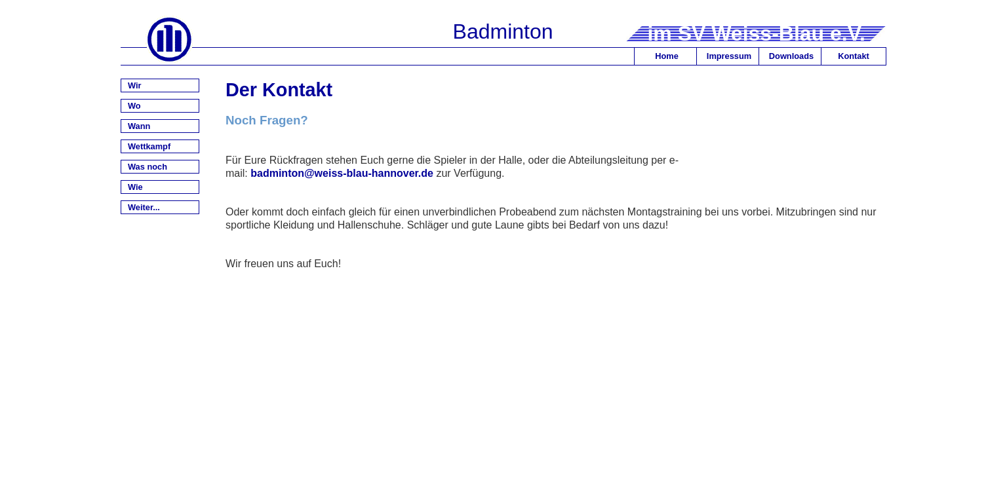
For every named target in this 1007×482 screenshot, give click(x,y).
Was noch (147, 167)
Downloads (791, 56)
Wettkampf (149, 146)
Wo (134, 106)
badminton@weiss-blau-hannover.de (341, 173)
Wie (135, 187)
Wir (135, 85)
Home (667, 56)
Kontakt (853, 56)
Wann (139, 126)
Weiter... (144, 207)
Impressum (729, 56)
